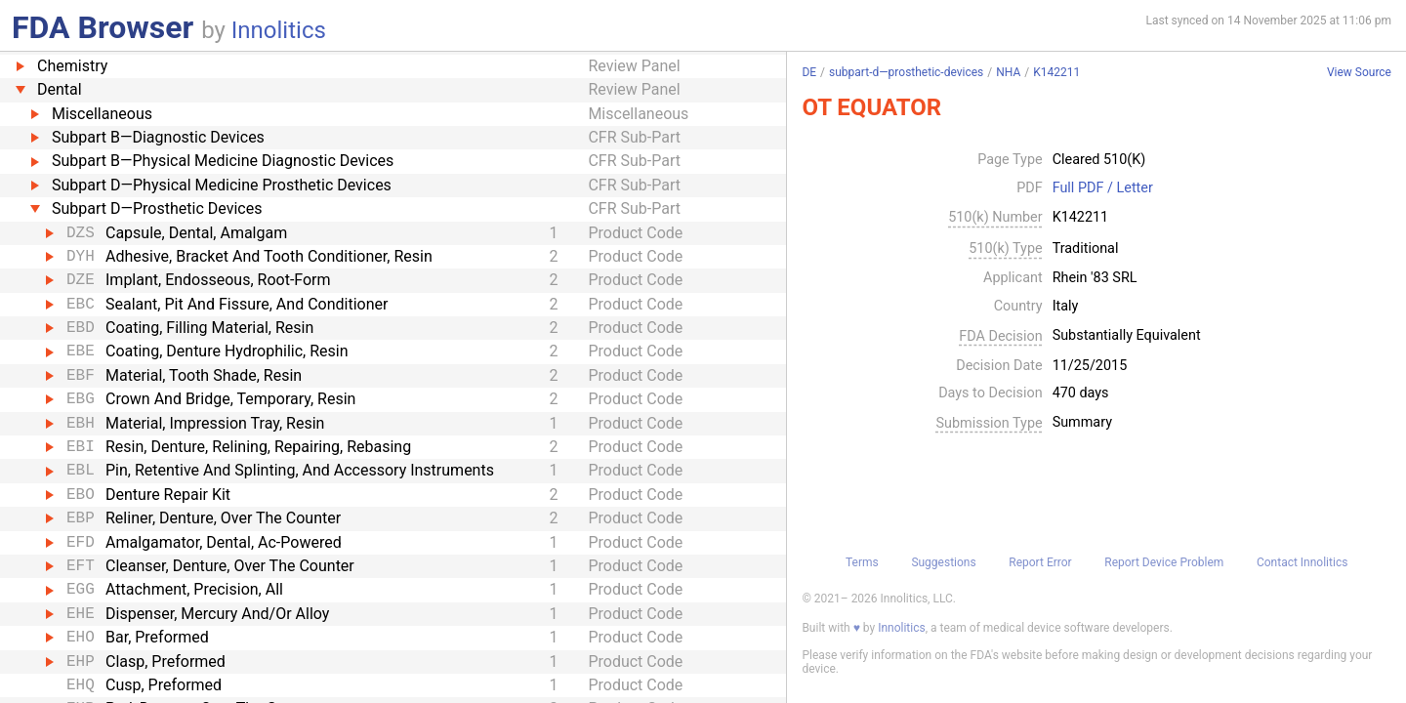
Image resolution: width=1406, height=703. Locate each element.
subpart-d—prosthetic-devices (906, 72)
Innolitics (278, 30)
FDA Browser (102, 27)
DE (809, 72)
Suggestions (943, 562)
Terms (862, 562)
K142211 (1056, 72)
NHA (1008, 72)
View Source (1359, 72)
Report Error (1040, 562)
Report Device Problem (1163, 562)
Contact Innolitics (1302, 562)
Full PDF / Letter (1103, 188)
